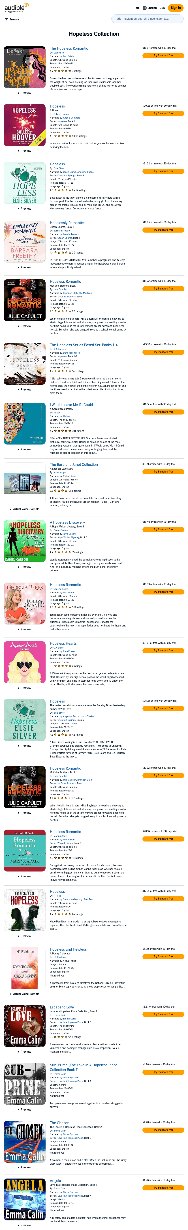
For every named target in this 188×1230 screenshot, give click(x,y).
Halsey (57, 412)
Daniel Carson (61, 530)
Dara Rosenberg (71, 352)
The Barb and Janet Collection (74, 465)
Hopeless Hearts (63, 643)
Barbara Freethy (62, 230)
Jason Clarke (69, 172)
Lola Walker (59, 52)
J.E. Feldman (60, 957)
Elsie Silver (59, 168)
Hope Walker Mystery (68, 537)
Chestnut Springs (66, 175)
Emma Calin (60, 1015)
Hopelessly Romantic (67, 223)
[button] (163, 55)
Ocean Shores (64, 238)
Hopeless (57, 106)
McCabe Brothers (66, 296)
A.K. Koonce (60, 349)
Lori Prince (68, 592)
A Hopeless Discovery (67, 522)
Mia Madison (85, 293)
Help (137, 8)
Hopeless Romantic (65, 282)
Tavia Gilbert (69, 534)
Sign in (176, 8)
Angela (55, 1181)
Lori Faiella (68, 56)
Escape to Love (62, 1007)
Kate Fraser (69, 651)
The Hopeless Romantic (69, 48)
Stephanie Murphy (72, 899)
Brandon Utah (70, 293)
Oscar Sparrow (70, 1077)
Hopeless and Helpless (68, 949)
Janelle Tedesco (71, 234)
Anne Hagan (60, 472)
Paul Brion (89, 899)
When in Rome (65, 843)
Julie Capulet (60, 289)
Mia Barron (69, 839)
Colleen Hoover (61, 114)
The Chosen (59, 1123)
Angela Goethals (71, 117)
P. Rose (57, 895)
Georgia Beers (61, 589)
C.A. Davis (58, 647)
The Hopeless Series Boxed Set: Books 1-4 (84, 345)
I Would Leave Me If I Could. (72, 405)
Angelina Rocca (85, 172)
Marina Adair (60, 836)
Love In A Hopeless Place (70, 1022)
